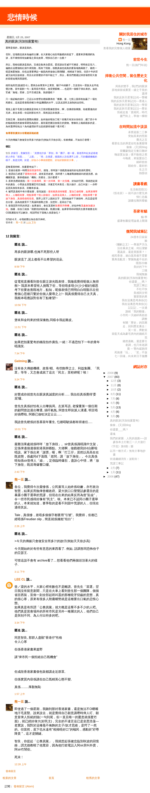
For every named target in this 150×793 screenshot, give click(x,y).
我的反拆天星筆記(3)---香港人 (129, 101)
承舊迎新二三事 (137, 132)
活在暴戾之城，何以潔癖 (132, 248)
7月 (113, 398)
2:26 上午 (19, 526)
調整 (144, 318)
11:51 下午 (20, 327)
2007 (110, 376)
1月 (113, 472)
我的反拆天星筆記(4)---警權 (130, 97)
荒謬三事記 (140, 285)
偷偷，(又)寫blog (136, 147)
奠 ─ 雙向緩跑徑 (137, 348)
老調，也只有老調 (136, 344)
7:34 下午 (19, 353)
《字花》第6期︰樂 (121, 446)
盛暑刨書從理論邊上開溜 (132, 220)
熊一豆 (19, 479)
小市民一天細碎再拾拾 (133, 315)
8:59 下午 (19, 266)
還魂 (112, 433)
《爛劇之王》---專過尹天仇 (130, 244)
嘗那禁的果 (140, 296)
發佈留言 (11, 771)
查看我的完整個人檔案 (117, 48)
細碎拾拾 (141, 162)
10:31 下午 (20, 429)
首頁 (51, 777)
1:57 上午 (19, 694)
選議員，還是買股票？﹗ (132, 251)
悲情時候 (22, 17)
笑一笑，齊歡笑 (137, 330)
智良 (8, 153)
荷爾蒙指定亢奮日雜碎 (133, 150)
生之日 (143, 169)
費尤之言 (141, 139)
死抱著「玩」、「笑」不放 (130, 352)
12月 (114, 380)
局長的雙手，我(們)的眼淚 (131, 86)
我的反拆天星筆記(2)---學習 (130, 104)
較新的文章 (9, 777)
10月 (114, 389)
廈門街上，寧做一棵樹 (133, 116)
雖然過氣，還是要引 (135, 341)
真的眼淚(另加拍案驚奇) (132, 277)
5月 (113, 407)
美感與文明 (140, 292)
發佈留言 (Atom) (24, 786)
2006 (110, 476)
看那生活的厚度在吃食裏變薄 (129, 143)
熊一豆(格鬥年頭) (136, 65)
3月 (113, 416)
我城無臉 (141, 274)
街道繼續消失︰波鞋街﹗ (125, 458)
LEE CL (19, 579)
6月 (113, 402)
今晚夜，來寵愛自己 (135, 158)
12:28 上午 (20, 764)
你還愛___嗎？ (138, 281)
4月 (113, 411)
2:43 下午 (19, 472)
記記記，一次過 (137, 307)
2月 (113, 467)
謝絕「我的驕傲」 (136, 311)
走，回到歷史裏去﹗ (135, 326)
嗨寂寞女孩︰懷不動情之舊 (130, 154)
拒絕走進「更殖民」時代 (132, 112)
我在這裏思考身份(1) (134, 304)
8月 (113, 394)
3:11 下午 (19, 572)
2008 (110, 372)
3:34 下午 (19, 622)
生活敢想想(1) (138, 189)
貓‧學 (144, 217)
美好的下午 (140, 266)
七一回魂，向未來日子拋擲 (130, 356)
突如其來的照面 (137, 135)
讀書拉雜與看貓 (137, 200)
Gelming (20, 361)
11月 (114, 385)
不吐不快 (141, 289)
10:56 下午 (20, 305)
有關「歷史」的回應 (135, 322)
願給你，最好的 (137, 165)
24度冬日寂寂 (138, 237)
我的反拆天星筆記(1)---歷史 (130, 108)
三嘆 (144, 270)
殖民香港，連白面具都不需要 (129, 255)
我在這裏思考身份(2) (134, 300)
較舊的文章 (93, 777)
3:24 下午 (19, 379)
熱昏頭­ (143, 173)
